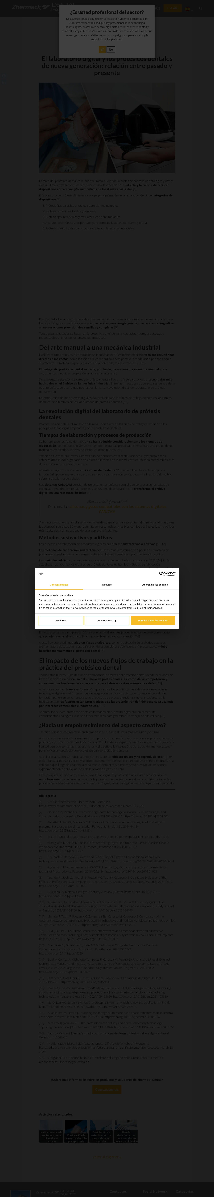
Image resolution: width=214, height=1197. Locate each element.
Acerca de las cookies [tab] (155, 584)
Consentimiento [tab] (59, 584)
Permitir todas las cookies (153, 620)
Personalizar (107, 620)
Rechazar (61, 620)
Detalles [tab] (107, 584)
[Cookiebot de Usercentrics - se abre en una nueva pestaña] (162, 574)
